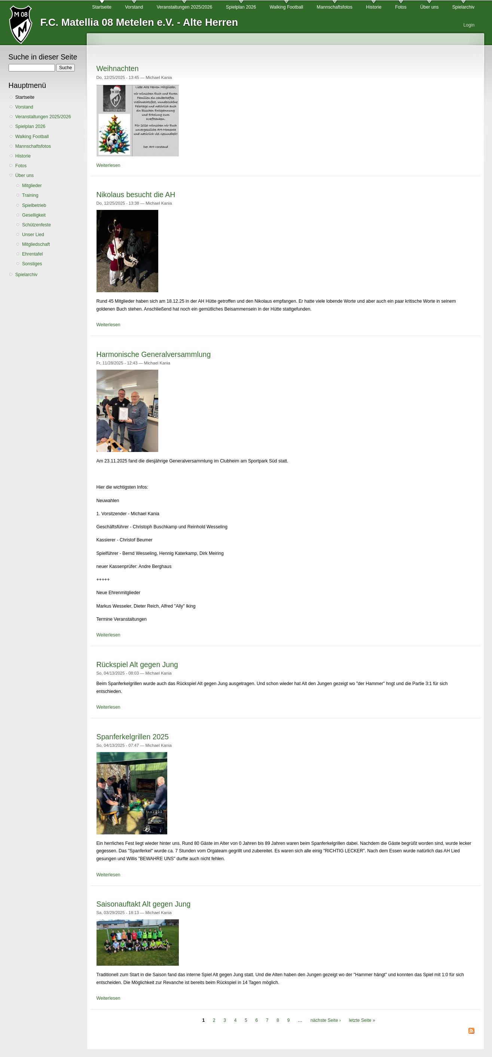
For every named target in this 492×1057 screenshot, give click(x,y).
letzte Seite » (362, 1020)
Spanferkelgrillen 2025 (133, 737)
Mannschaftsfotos (334, 7)
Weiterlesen (108, 165)
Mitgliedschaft (36, 244)
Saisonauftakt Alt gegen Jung (144, 904)
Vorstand (134, 7)
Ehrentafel (32, 254)
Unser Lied (33, 234)
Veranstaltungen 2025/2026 (185, 7)
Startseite (101, 7)
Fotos (400, 7)
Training (30, 195)
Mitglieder (32, 185)
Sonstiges (32, 263)
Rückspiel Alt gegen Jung (137, 664)
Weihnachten (118, 68)
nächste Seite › (326, 1020)
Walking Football (286, 7)
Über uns (429, 7)
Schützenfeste (36, 224)
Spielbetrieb (34, 205)
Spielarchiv (463, 7)
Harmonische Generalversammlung (154, 354)
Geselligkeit (34, 215)
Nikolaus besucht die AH (136, 194)
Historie (373, 7)
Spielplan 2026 (241, 7)
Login (468, 25)
